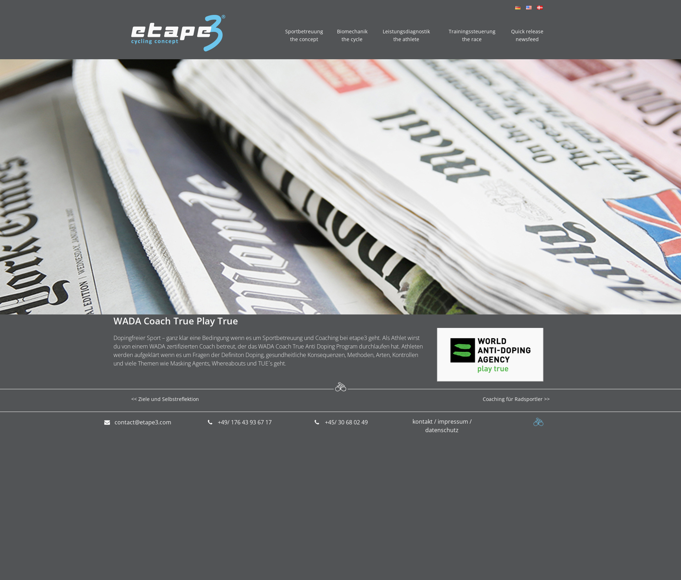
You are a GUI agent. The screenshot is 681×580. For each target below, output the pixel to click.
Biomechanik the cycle (352, 35)
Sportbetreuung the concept (304, 35)
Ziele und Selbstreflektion (168, 399)
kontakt (423, 421)
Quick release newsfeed (527, 35)
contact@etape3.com (143, 422)
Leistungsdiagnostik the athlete (406, 35)
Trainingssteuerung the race (472, 35)
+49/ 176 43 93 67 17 (245, 422)
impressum (453, 421)
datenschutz (442, 430)
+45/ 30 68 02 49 (346, 422)
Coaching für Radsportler (513, 399)
